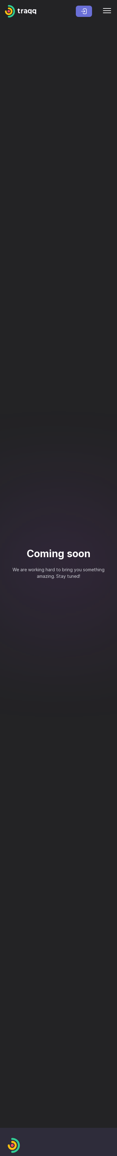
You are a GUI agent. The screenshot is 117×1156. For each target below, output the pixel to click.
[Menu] (107, 11)
